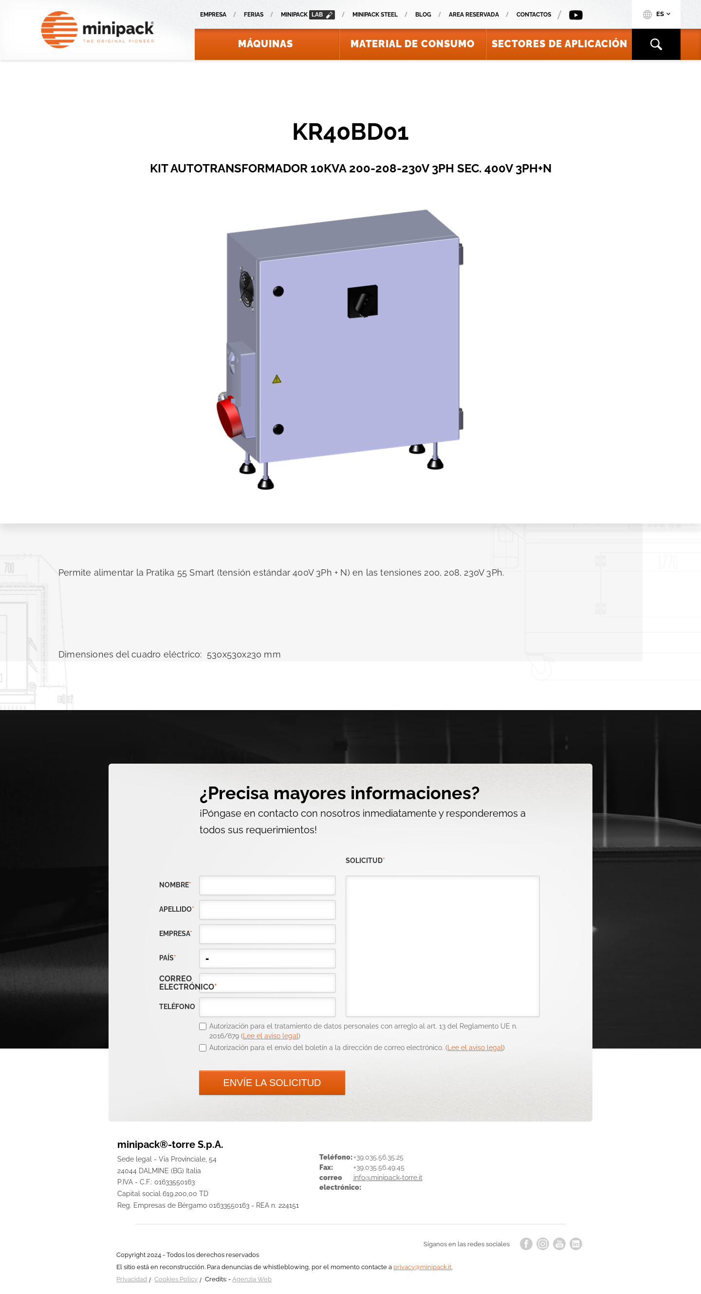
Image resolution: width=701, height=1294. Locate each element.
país (167, 958)
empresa (175, 934)
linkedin (576, 1244)
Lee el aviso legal (270, 1036)
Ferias (253, 14)
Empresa (213, 14)
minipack (308, 14)
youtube (559, 1244)
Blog (423, 14)
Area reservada (474, 14)
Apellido (176, 909)
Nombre (175, 885)
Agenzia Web (252, 1279)
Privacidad (131, 1279)
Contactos (534, 14)
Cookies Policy (176, 1279)
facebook (526, 1244)
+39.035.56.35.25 (378, 1157)
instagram (542, 1244)
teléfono (177, 1007)
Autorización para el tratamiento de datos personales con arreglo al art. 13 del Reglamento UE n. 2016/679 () (363, 1031)
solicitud (365, 860)
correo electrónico (179, 983)
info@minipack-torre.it (388, 1177)
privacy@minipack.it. (422, 1267)
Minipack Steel (375, 14)
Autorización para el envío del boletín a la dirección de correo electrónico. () (357, 1047)
